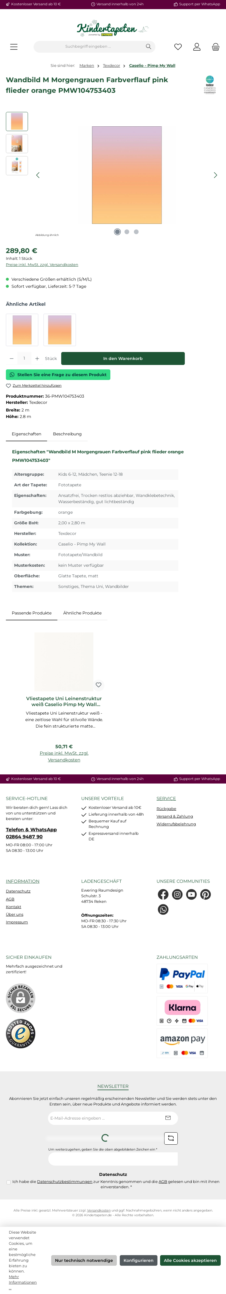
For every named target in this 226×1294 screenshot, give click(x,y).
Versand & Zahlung (175, 816)
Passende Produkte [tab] (31, 613)
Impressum (17, 922)
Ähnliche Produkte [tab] (82, 613)
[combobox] (88, 47)
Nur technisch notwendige (84, 1260)
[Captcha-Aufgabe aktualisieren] (171, 1138)
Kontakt (13, 907)
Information (22, 881)
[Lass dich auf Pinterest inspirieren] (205, 894)
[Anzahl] (24, 358)
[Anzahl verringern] (11, 358)
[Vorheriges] (38, 175)
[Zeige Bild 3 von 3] (136, 231)
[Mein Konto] (197, 47)
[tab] (26, 434)
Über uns (14, 914)
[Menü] (14, 47)
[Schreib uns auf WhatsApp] (163, 909)
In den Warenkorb (123, 358)
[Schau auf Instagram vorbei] (177, 894)
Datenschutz (18, 891)
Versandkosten (99, 1210)
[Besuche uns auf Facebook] (163, 894)
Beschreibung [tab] (67, 434)
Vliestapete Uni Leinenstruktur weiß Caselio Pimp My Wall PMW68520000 (64, 702)
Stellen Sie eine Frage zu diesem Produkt (58, 374)
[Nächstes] (215, 175)
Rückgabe (166, 809)
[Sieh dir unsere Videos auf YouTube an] (191, 894)
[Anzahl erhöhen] (37, 358)
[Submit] (167, 1118)
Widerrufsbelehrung (176, 824)
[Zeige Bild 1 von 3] (117, 231)
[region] (113, 175)
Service (166, 798)
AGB (10, 899)
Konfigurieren (139, 1260)
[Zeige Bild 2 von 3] (126, 231)
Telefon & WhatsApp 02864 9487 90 (31, 833)
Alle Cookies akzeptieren (190, 1260)
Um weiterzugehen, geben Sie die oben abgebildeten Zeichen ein (102, 1149)
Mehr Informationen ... (23, 1282)
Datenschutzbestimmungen (64, 1181)
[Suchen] (148, 47)
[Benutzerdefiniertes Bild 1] (20, 1033)
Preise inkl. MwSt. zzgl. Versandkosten (42, 264)
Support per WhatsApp (199, 4)
